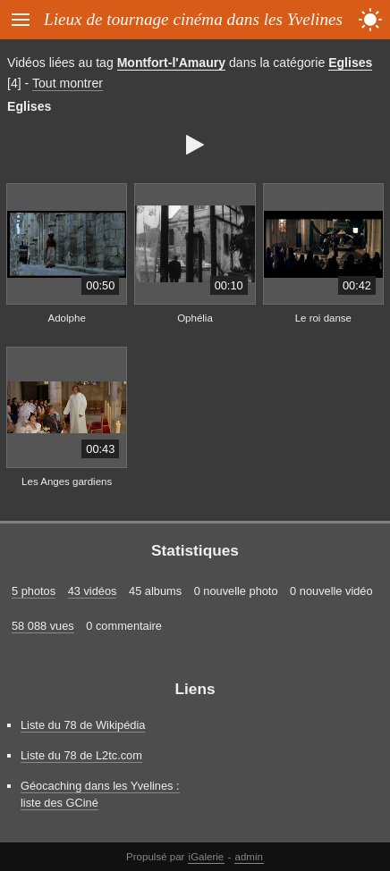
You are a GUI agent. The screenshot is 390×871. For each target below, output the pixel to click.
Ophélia (195, 318)
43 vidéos (92, 591)
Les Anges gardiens (66, 481)
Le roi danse (323, 318)
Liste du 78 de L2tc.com (81, 755)
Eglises (350, 62)
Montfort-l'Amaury (171, 62)
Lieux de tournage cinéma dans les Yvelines (193, 19)
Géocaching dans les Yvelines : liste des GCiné (100, 794)
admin (249, 856)
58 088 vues (43, 625)
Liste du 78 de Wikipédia (83, 725)
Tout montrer (67, 83)
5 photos (33, 591)
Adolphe (67, 318)
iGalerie (207, 856)
